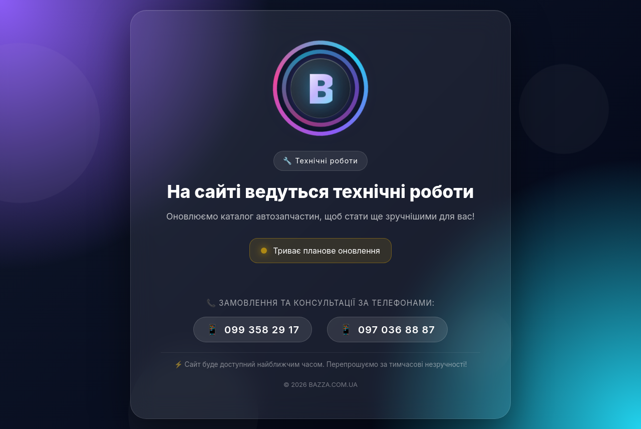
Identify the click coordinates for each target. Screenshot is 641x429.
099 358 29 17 (252, 329)
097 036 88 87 (387, 329)
